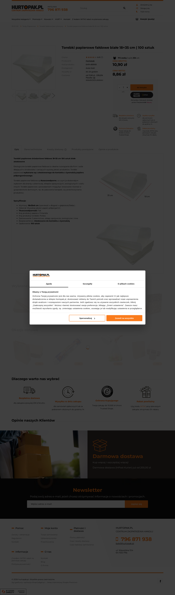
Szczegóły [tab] (87, 284)
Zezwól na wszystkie (124, 318)
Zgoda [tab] (49, 284)
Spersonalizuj (87, 318)
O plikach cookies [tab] (126, 284)
